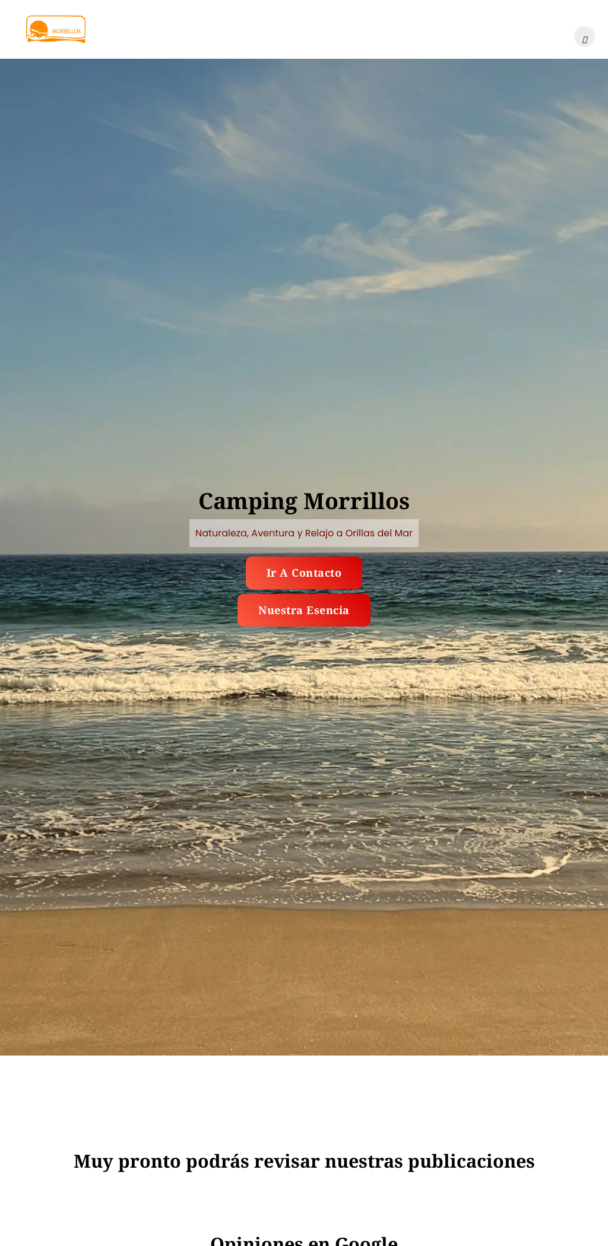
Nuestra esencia (304, 610)
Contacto (540, 29)
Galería (178, 29)
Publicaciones (390, 29)
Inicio (121, 29)
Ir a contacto (304, 572)
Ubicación (305, 29)
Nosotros (471, 29)
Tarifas (239, 29)
